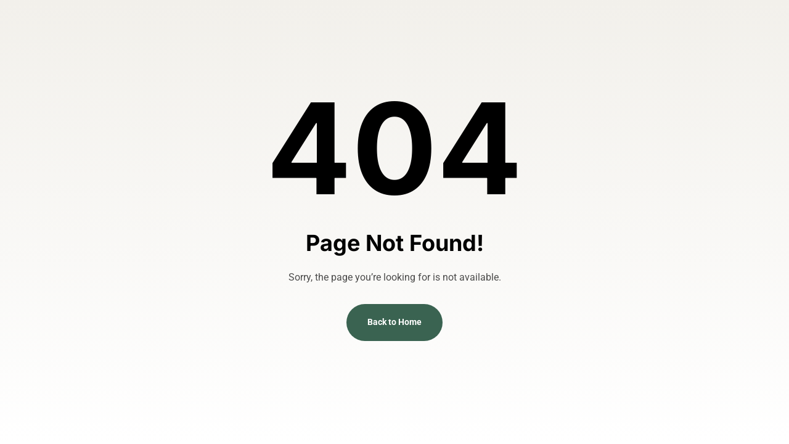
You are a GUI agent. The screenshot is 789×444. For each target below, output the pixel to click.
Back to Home (394, 322)
